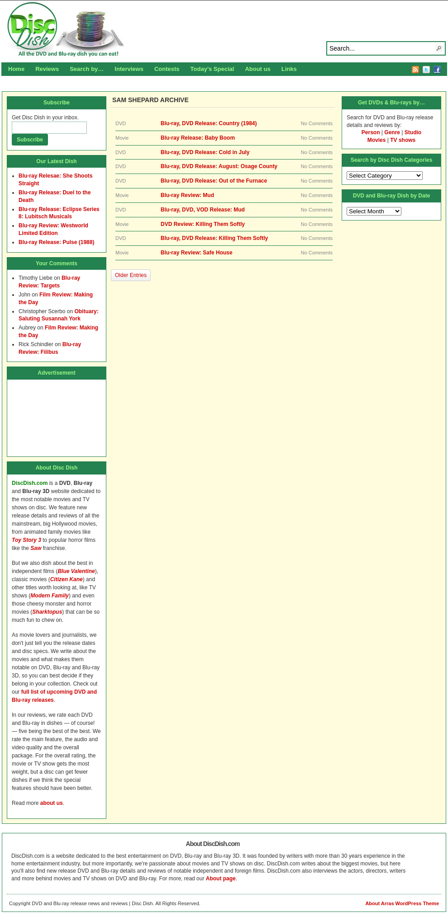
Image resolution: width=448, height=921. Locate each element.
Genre (392, 132)
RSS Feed (415, 69)
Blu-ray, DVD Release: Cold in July (205, 152)
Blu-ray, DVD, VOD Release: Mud (203, 210)
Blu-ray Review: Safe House (197, 252)
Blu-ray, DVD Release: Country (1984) (209, 123)
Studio (413, 132)
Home (16, 69)
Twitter (426, 69)
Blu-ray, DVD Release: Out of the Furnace (214, 181)
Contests (167, 69)
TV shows (402, 140)
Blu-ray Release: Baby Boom (198, 138)
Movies (376, 140)
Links (289, 69)
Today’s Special (212, 69)
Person (371, 132)
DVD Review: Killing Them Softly (203, 224)
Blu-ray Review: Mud (187, 195)
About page (221, 878)
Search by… (87, 69)
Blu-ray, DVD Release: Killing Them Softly (214, 238)
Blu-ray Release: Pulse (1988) (56, 242)
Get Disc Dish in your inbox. (45, 117)
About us (257, 69)
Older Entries (131, 275)
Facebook (437, 69)
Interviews (128, 69)
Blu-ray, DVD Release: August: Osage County (219, 166)
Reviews (47, 69)
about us (51, 803)
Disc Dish (224, 29)
